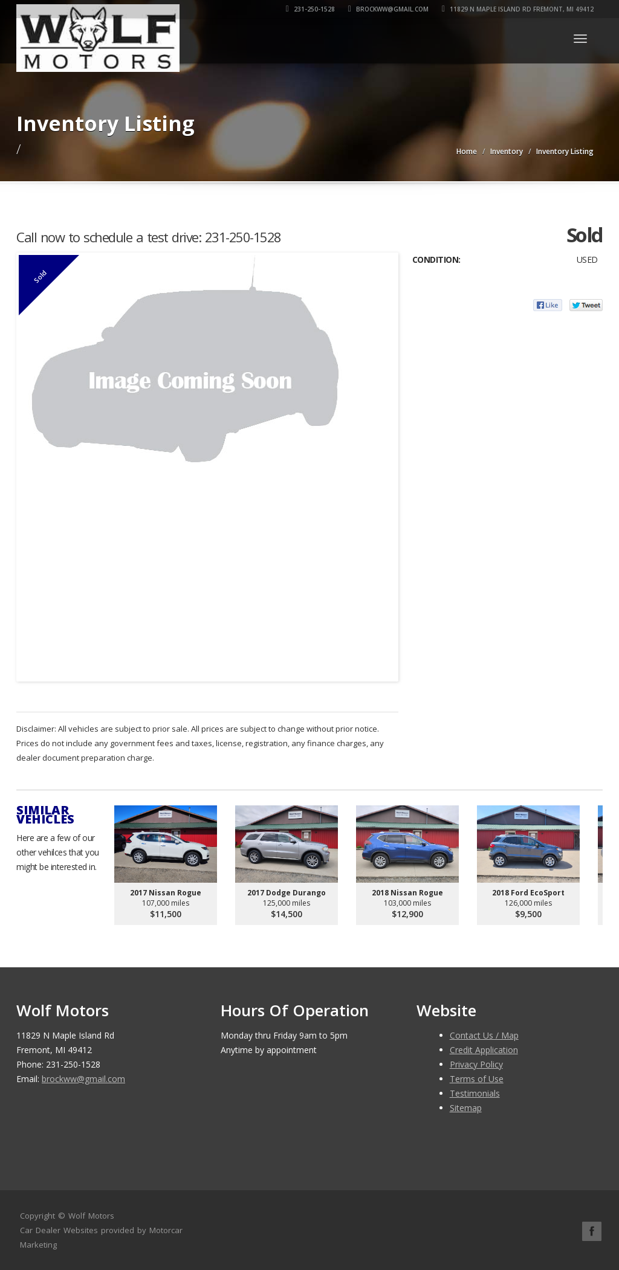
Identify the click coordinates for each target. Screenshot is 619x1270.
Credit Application (484, 1050)
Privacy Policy (476, 1064)
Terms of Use (477, 1079)
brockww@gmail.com (388, 9)
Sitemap (466, 1108)
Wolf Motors (91, 1215)
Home (466, 151)
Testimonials (475, 1093)
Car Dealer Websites (59, 1230)
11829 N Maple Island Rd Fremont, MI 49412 (518, 9)
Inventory (506, 151)
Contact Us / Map (484, 1035)
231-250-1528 (310, 9)
